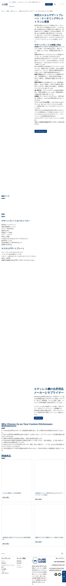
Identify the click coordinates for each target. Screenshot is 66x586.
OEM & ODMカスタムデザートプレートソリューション (17, 260)
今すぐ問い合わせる (41, 131)
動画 (36, 2)
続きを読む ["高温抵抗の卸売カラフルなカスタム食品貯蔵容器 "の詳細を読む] (6, 544)
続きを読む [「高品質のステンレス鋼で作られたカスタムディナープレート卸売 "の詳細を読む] (38, 499)
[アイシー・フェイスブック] (56, 574)
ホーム (10, 2)
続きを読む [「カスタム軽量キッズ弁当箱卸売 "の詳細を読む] (6, 497)
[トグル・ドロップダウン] (17, 2)
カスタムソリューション (23, 2)
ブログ (39, 2)
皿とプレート (14, 11)
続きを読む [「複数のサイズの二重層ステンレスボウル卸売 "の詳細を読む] (38, 542)
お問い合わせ (11, 6)
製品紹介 (14, 2)
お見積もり (49, 4)
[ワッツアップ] (64, 573)
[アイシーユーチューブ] (59, 574)
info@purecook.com (58, 565)
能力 (30, 2)
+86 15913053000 (59, 561)
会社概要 (33, 2)
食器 (8, 11)
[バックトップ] (64, 580)
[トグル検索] (55, 4)
